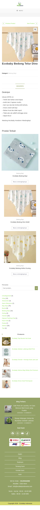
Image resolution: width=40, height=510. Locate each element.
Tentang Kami (20, 466)
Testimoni (20, 462)
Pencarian (5, 285)
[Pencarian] (36, 288)
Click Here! (23, 483)
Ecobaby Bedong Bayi (20, 176)
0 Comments (27, 412)
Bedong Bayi (12, 73)
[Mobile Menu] (19, 10)
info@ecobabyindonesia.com (22, 486)
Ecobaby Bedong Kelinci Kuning (20, 268)
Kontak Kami (20, 470)
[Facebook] (13, 433)
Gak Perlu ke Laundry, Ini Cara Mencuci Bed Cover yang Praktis (24, 408)
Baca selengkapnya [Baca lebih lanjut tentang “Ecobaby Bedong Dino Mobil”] (20, 228)
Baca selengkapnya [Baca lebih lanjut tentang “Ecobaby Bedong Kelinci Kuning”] (20, 274)
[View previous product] (3, 23)
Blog (19, 458)
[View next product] (36, 23)
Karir (20, 474)
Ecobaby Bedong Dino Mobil (20, 222)
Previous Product (10, 23)
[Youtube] (22, 433)
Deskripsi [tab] (20, 86)
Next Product (30, 23)
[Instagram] (17, 433)
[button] (35, 29)
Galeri (20, 454)
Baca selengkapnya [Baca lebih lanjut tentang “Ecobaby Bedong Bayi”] (20, 182)
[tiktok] (27, 433)
